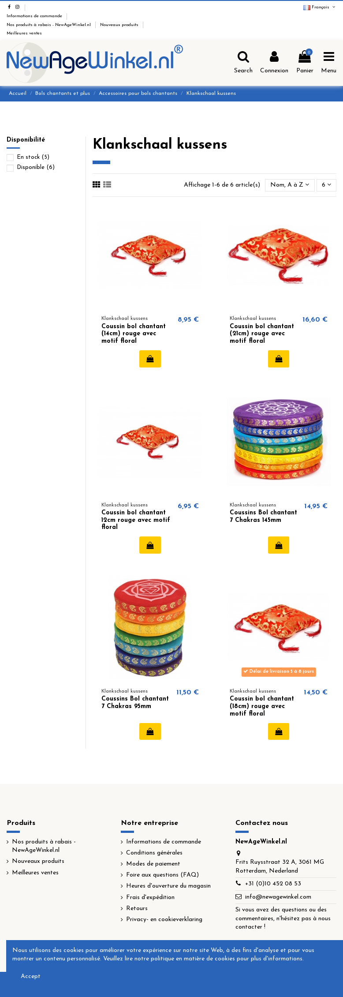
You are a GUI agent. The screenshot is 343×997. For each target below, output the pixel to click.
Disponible (36, 167)
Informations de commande (35, 16)
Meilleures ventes (24, 33)
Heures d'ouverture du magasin (168, 886)
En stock (33, 157)
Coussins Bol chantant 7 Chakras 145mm (263, 517)
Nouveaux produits (120, 24)
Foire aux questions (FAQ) (162, 875)
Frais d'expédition (150, 897)
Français (319, 7)
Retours (137, 908)
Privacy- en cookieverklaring (164, 919)
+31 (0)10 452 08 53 (273, 884)
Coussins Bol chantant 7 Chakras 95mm (135, 703)
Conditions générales (154, 853)
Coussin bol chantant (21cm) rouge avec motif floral (262, 334)
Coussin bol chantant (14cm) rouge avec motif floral (133, 334)
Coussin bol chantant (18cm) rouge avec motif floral (262, 706)
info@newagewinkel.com (278, 897)
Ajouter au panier (150, 358)
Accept (31, 976)
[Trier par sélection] (289, 185)
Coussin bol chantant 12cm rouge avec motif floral (135, 520)
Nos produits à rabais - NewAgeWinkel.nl (49, 24)
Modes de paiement (153, 864)
